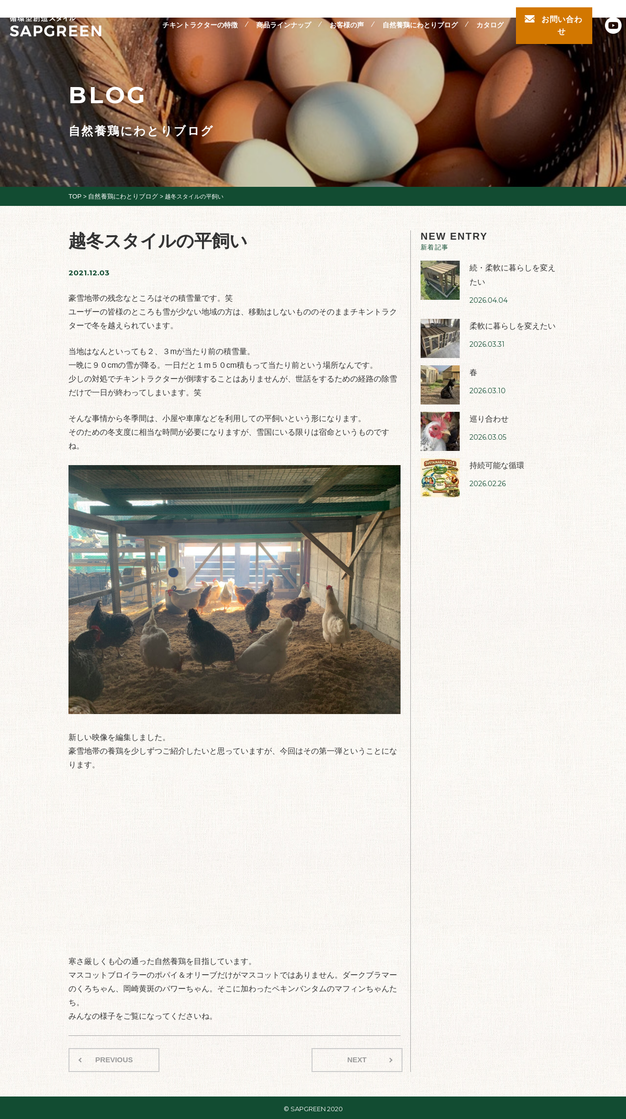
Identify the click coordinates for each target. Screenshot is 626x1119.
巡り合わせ (488, 414)
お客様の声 (347, 18)
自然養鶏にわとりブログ (420, 18)
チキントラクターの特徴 (200, 18)
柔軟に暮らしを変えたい (510, 321)
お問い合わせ (562, 19)
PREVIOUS (111, 1058)
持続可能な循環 (495, 461)
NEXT (359, 1058)
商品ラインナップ (283, 18)
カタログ (490, 18)
